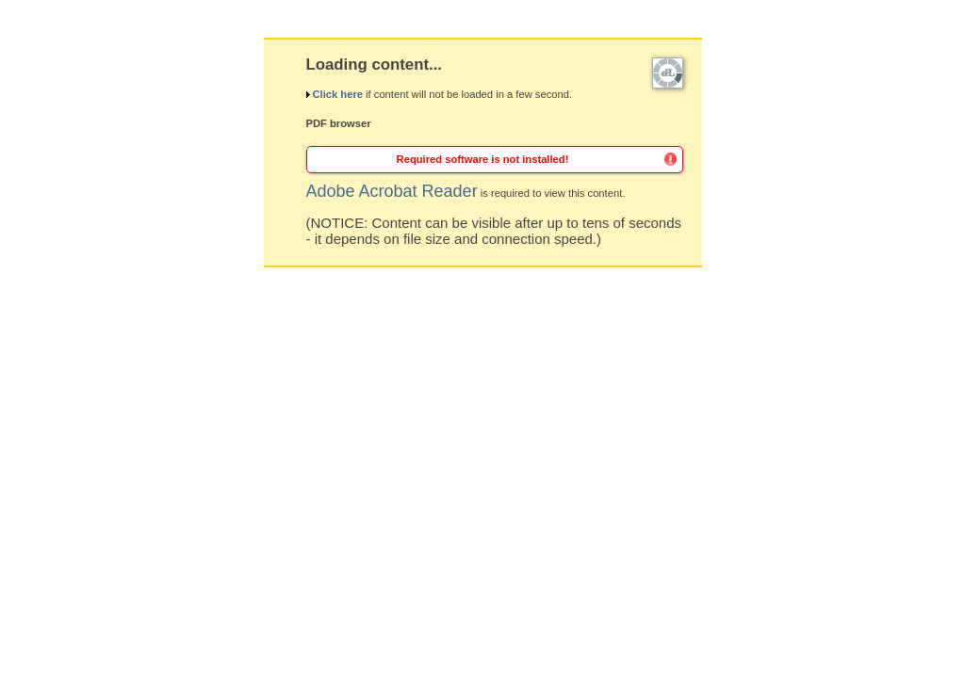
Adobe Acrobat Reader (392, 191)
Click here (336, 94)
